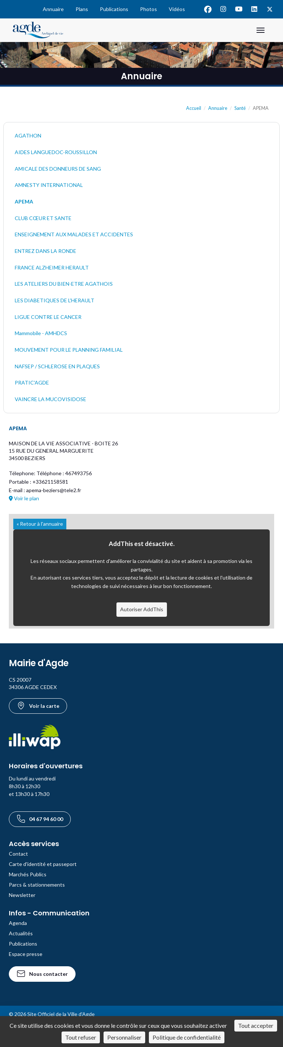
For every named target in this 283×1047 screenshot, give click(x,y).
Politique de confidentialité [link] (187, 1037)
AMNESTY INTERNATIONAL (49, 185)
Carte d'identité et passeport (43, 864)
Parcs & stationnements (37, 884)
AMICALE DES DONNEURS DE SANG (58, 169)
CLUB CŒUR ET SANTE (43, 218)
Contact (18, 854)
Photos (148, 9)
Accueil (193, 108)
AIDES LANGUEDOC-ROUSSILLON (56, 152)
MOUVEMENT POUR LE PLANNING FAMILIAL (69, 350)
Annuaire (53, 9)
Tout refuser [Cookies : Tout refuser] (80, 1037)
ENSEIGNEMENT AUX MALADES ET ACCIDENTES (74, 234)
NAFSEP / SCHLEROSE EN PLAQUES (57, 366)
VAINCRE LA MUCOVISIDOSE (50, 399)
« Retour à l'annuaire (40, 524)
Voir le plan (24, 498)
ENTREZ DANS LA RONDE (45, 251)
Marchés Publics (27, 874)
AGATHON (28, 135)
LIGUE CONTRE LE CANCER (48, 317)
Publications (114, 9)
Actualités (21, 933)
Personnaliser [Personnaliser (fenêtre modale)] (124, 1037)
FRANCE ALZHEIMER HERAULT (52, 267)
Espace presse (25, 954)
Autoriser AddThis (141, 609)
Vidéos (177, 9)
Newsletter (22, 895)
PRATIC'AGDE (32, 382)
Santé (240, 108)
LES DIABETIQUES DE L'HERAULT (54, 300)
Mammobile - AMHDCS (41, 333)
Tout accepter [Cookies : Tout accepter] (255, 1025)
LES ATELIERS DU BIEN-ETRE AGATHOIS (64, 284)
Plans (82, 9)
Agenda (18, 923)
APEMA (24, 201)
